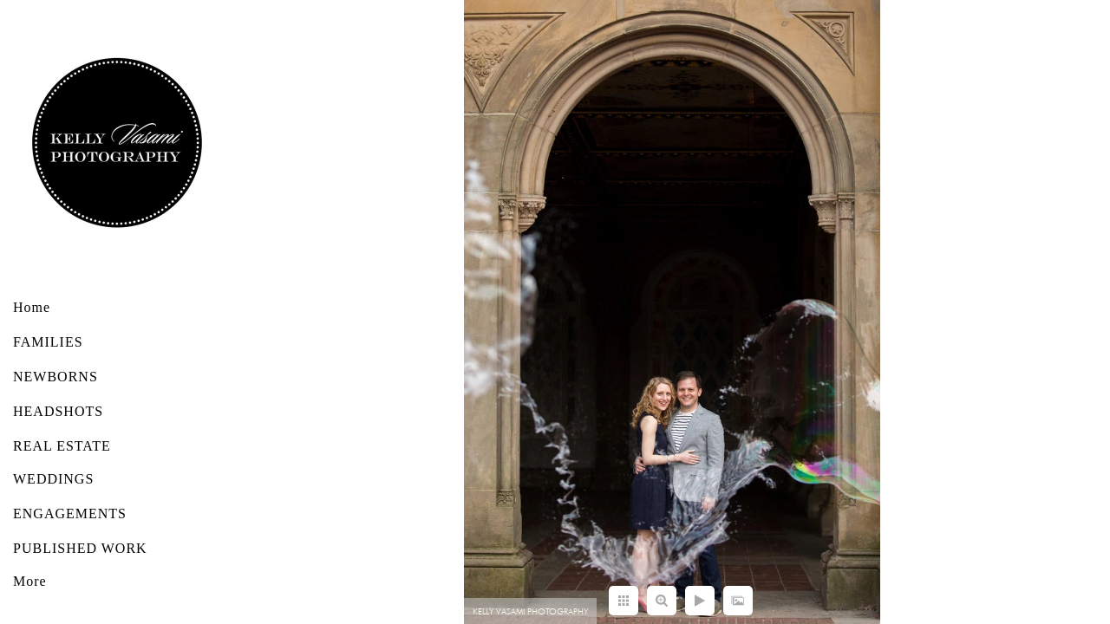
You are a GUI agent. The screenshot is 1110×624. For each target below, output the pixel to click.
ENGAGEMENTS (70, 513)
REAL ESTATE (62, 446)
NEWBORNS (55, 376)
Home (31, 307)
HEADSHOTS (58, 411)
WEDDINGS (53, 478)
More (30, 581)
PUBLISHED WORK (80, 548)
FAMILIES (48, 342)
